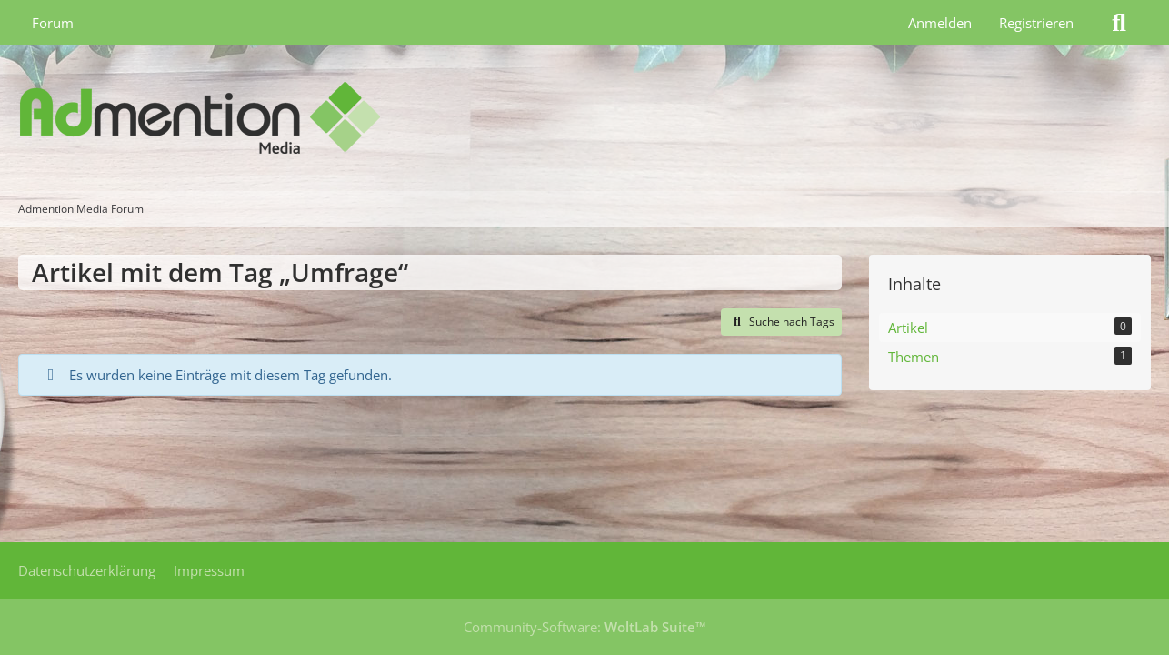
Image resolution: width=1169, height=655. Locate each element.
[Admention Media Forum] (584, 118)
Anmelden (940, 23)
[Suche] (1119, 22)
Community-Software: (585, 627)
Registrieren (1036, 23)
